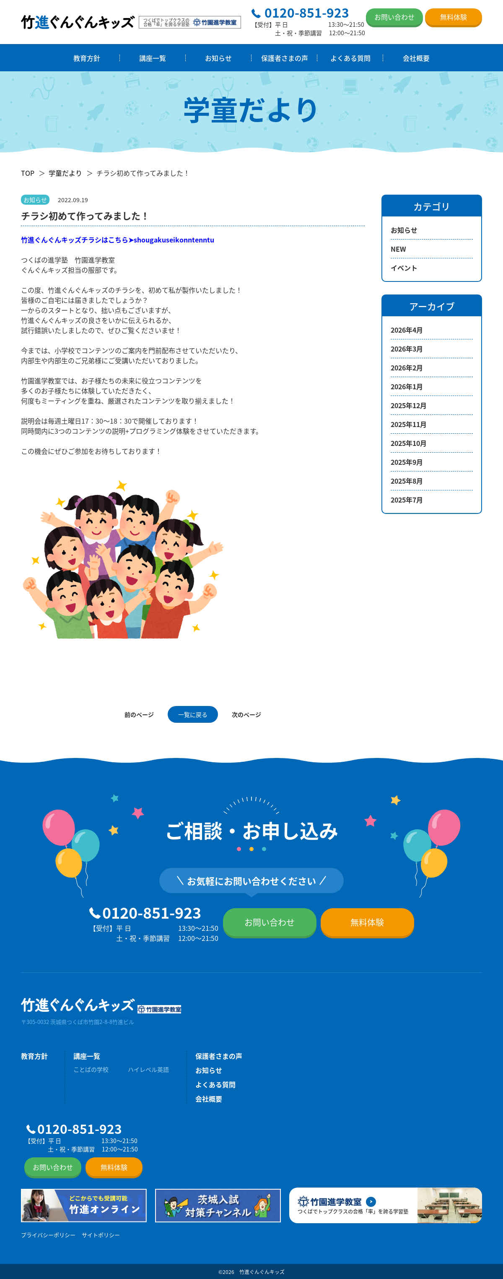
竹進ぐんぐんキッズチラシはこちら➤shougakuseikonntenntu (117, 239)
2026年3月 (407, 349)
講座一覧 (152, 58)
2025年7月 (407, 500)
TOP (27, 173)
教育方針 (86, 58)
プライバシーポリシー (48, 1235)
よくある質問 (350, 58)
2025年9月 (407, 462)
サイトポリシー (101, 1235)
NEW (398, 249)
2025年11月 (409, 424)
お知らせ (218, 58)
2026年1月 (407, 386)
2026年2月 (407, 367)
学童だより (65, 173)
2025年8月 (407, 481)
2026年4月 (407, 330)
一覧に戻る (192, 714)
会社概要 (416, 58)
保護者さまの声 (284, 58)
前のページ (139, 714)
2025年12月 (409, 405)
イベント (404, 268)
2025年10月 (409, 443)
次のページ (246, 714)
